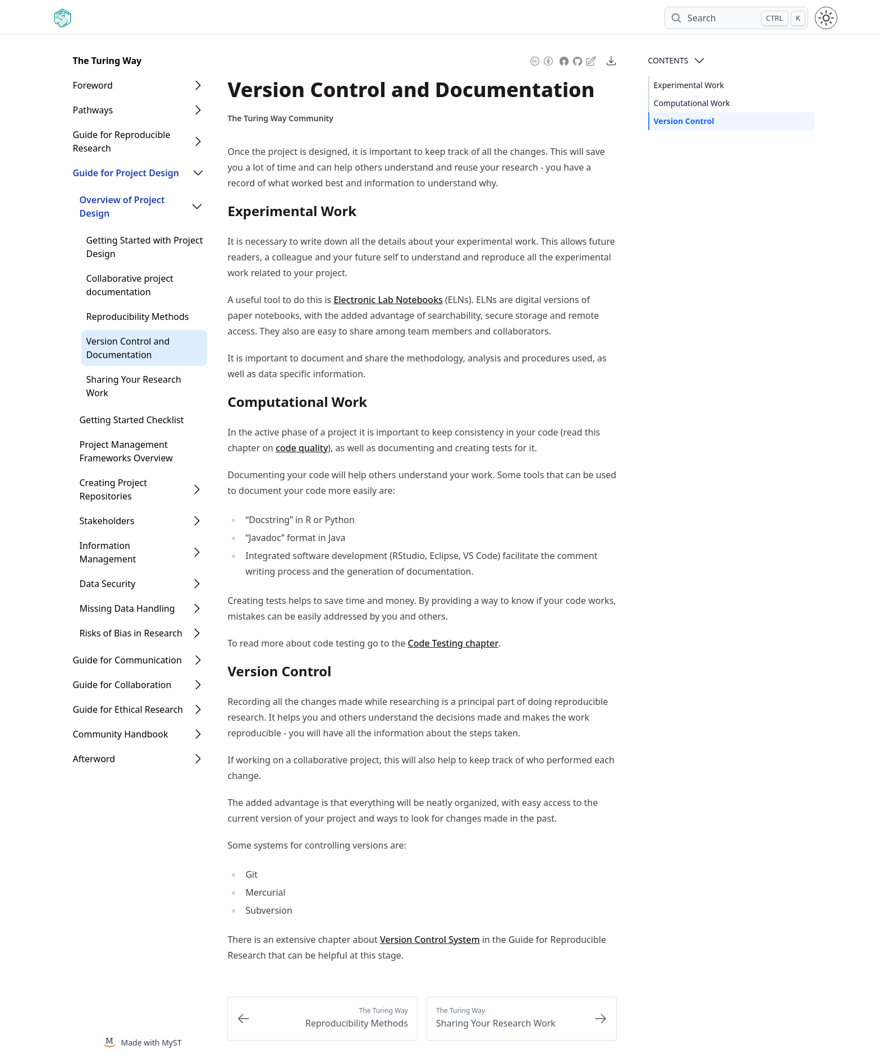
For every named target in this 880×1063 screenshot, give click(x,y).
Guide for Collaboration (121, 685)
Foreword (92, 85)
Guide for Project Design (125, 173)
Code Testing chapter (453, 643)
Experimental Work (689, 85)
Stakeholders (106, 521)
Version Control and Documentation (127, 348)
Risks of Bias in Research (130, 633)
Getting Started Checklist (131, 420)
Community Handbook (120, 734)
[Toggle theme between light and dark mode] (826, 18)
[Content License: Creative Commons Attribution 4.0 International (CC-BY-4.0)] (541, 59)
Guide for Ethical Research (127, 709)
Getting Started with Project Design (144, 247)
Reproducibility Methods (137, 316)
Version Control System (430, 939)
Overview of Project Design (121, 206)
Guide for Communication (126, 660)
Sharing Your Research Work (133, 386)
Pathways (92, 110)
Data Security (107, 584)
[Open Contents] (699, 60)
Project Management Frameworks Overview (125, 451)
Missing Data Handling (127, 608)
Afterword (93, 759)
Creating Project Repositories (112, 489)
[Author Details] (280, 118)
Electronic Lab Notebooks (387, 300)
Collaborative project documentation (129, 285)
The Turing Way (106, 60)
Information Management (107, 552)
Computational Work (692, 103)
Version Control (684, 121)
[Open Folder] (198, 85)
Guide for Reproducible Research (121, 141)
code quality (302, 448)
